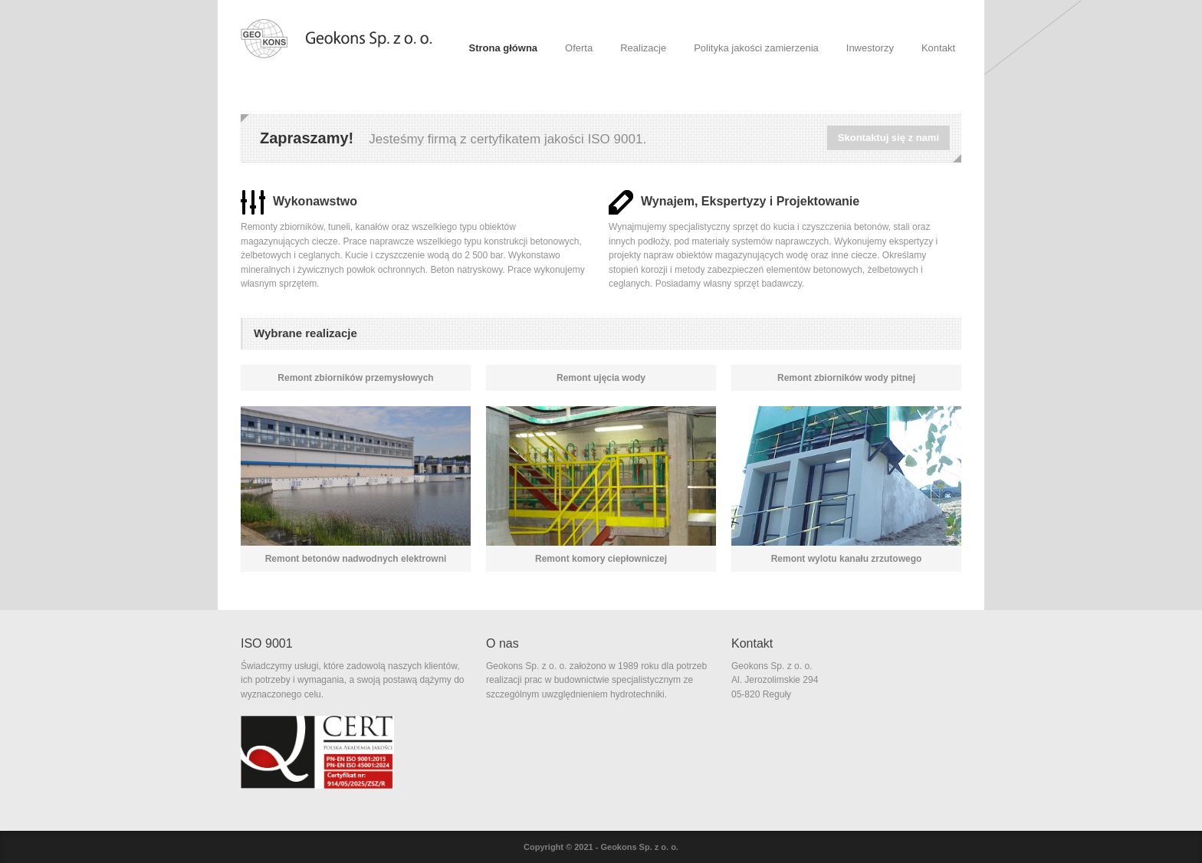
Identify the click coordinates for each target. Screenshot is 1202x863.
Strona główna (503, 48)
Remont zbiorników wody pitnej (846, 377)
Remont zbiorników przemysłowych (355, 377)
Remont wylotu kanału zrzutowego (846, 558)
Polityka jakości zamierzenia (756, 48)
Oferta (579, 48)
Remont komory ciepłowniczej (601, 558)
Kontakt (938, 48)
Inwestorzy (870, 48)
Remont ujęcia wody (601, 377)
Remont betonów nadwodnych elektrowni (356, 558)
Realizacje (643, 48)
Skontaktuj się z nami (888, 137)
